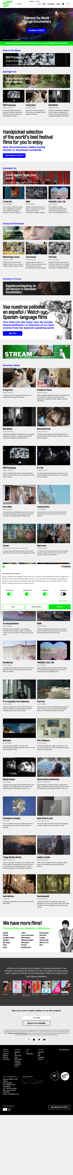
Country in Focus (12, 318)
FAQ (39, 1113)
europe (38, 1)
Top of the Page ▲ (64, 1109)
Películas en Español (27, 1000)
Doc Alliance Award (9, 997)
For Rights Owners (41, 1117)
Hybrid (5, 1007)
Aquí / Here (12, 383)
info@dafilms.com (13, 1154)
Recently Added (11, 425)
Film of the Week (12, 50)
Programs (51, 4)
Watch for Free (44, 1002)
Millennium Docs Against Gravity (26, 1055)
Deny (13, 607)
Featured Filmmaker (13, 253)
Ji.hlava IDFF (54, 1054)
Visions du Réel (43, 1000)
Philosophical (25, 1002)
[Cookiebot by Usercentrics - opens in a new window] (63, 566)
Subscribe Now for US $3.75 (16, 175)
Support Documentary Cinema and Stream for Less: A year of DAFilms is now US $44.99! (36, 43)
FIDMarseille (45, 1054)
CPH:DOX (5, 995)
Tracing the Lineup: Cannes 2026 (11, 39)
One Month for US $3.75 (36, 31)
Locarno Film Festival (27, 995)
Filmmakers (30, 1113)
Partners (6, 1115)
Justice (23, 992)
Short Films (42, 995)
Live (39, 4)
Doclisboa (6, 1000)
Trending (42, 997)
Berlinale (5, 992)
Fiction (5, 1004)
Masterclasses (25, 997)
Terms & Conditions (6, 1117)
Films (44, 4)
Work (41, 1004)
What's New (17, 1119)
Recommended (43, 992)
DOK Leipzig (6, 1002)
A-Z (27, 1111)
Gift (39, 1115)
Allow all (59, 607)
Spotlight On (9, 81)
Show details (63, 601)
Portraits (24, 1004)
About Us (6, 1113)
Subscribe (41, 1111)
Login (58, 4)
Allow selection (36, 607)
